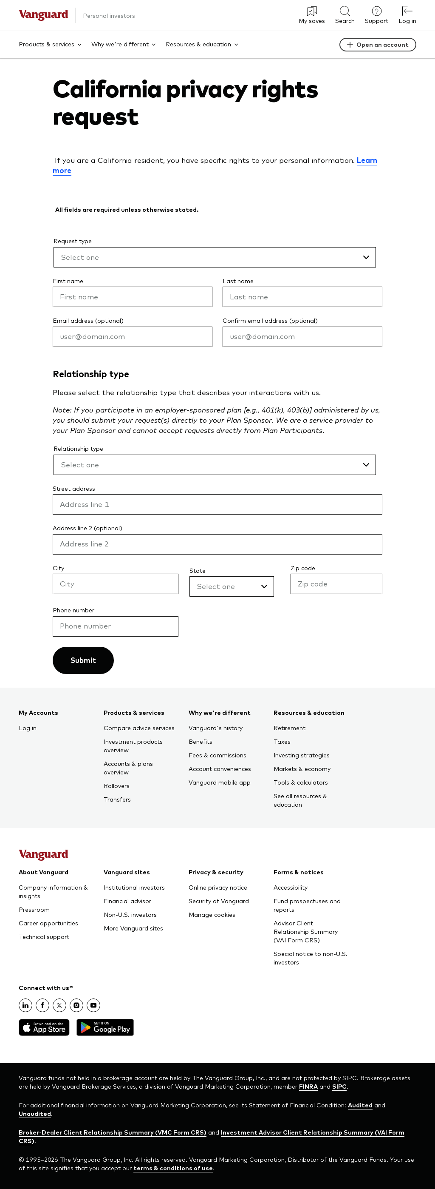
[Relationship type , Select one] (215, 465)
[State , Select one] (231, 586)
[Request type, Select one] (215, 257)
